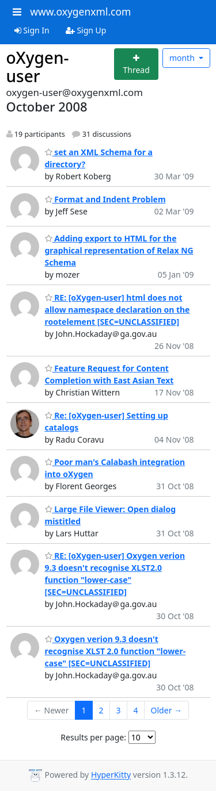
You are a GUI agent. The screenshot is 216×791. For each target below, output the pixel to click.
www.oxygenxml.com (80, 11)
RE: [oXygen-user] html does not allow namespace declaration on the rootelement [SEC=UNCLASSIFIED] (117, 309)
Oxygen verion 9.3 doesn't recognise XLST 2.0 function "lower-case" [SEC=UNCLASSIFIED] (115, 651)
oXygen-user (37, 67)
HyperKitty (111, 775)
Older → (166, 710)
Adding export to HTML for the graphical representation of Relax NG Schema (119, 250)
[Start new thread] (136, 64)
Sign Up (86, 30)
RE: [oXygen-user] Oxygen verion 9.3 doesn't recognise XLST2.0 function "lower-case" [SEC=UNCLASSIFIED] (115, 573)
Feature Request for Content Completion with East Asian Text (109, 374)
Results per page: (93, 737)
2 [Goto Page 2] (101, 710)
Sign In (32, 30)
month (183, 57)
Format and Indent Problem (105, 199)
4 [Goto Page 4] (136, 710)
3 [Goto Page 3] (118, 710)
